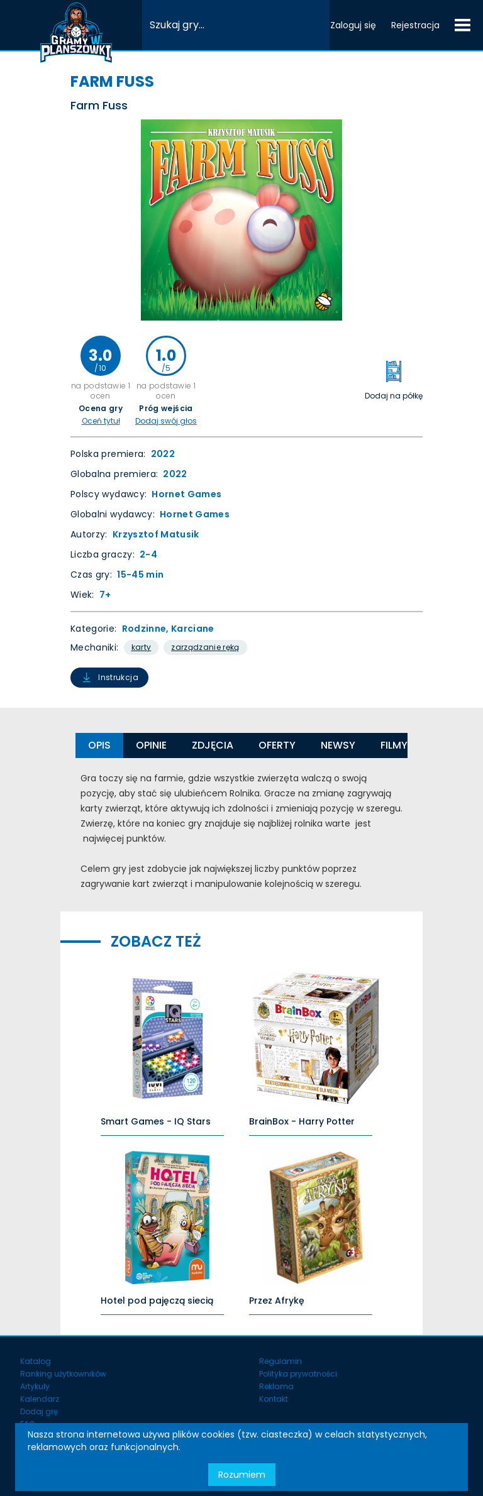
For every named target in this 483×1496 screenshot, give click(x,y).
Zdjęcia (212, 745)
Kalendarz (39, 1399)
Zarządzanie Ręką (205, 647)
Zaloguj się (353, 25)
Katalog (35, 1361)
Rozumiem (241, 1474)
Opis (99, 745)
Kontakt (273, 1399)
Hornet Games (186, 494)
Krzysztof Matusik (156, 534)
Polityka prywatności (298, 1373)
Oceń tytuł (101, 421)
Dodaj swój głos (166, 421)
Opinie (151, 745)
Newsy (338, 745)
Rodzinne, (147, 628)
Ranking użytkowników (63, 1373)
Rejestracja (415, 25)
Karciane (192, 628)
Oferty (277, 745)
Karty (141, 647)
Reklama (276, 1386)
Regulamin (280, 1361)
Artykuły (35, 1386)
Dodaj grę (39, 1411)
